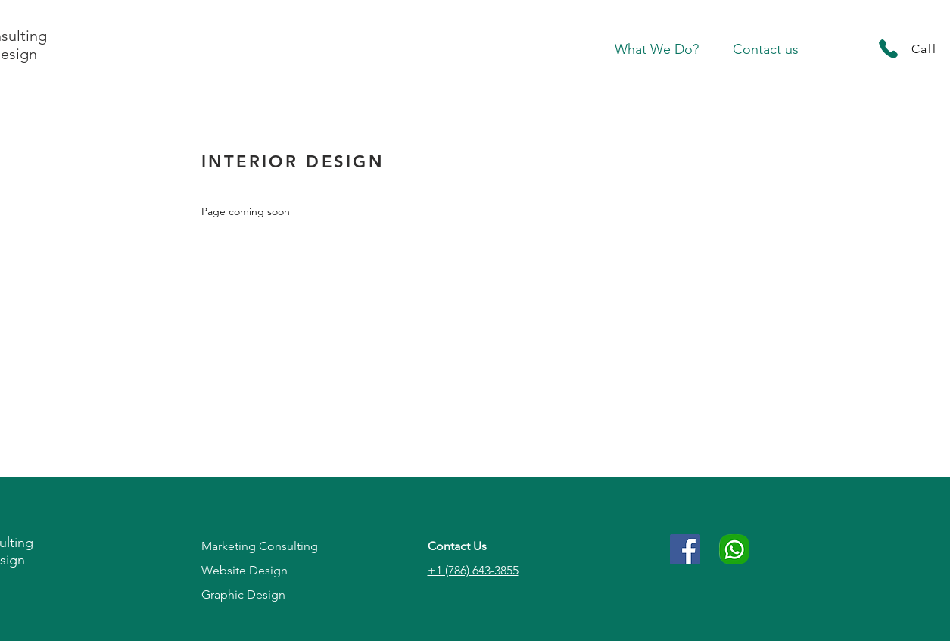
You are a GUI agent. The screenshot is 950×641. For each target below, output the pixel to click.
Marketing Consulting (259, 546)
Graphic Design (243, 594)
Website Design (244, 570)
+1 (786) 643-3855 (473, 570)
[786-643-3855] (734, 549)
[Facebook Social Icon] (685, 549)
